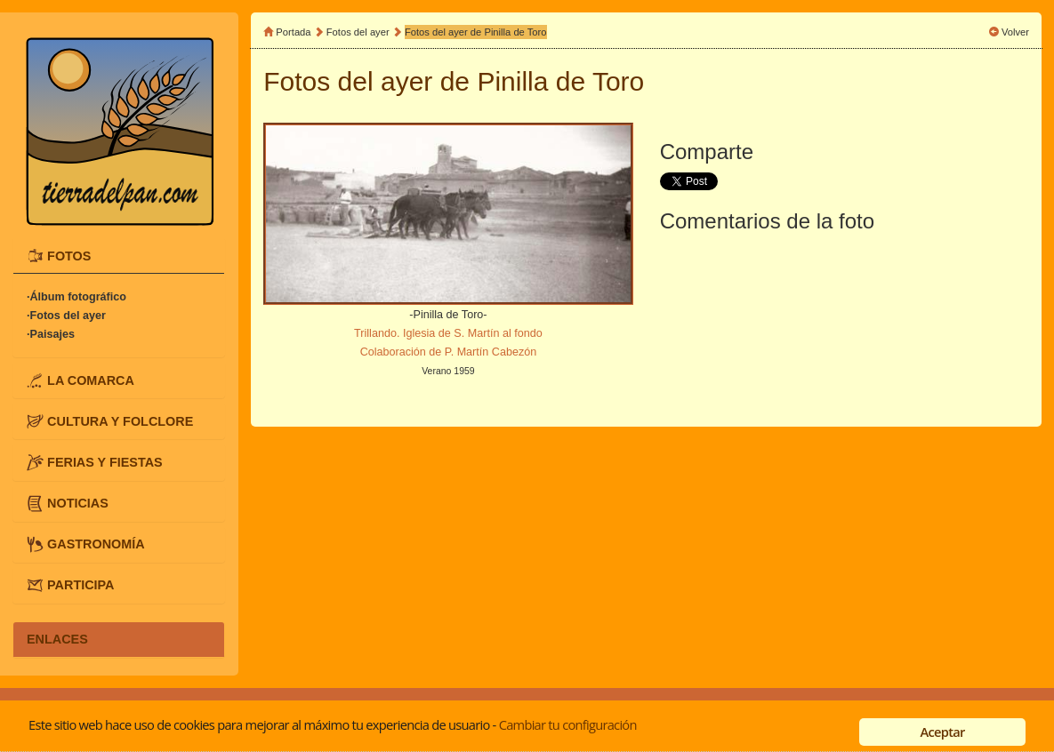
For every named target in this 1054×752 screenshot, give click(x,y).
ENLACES (57, 639)
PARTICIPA (80, 585)
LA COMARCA (90, 379)
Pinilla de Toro (560, 81)
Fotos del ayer (359, 32)
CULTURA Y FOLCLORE (120, 420)
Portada (293, 32)
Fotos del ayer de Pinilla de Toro (476, 32)
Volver (1015, 32)
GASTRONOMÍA (96, 544)
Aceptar (943, 731)
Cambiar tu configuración (568, 724)
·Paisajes (51, 334)
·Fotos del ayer (66, 315)
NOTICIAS (78, 503)
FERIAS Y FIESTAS (105, 461)
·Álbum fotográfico (76, 297)
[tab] (118, 255)
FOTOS (69, 255)
